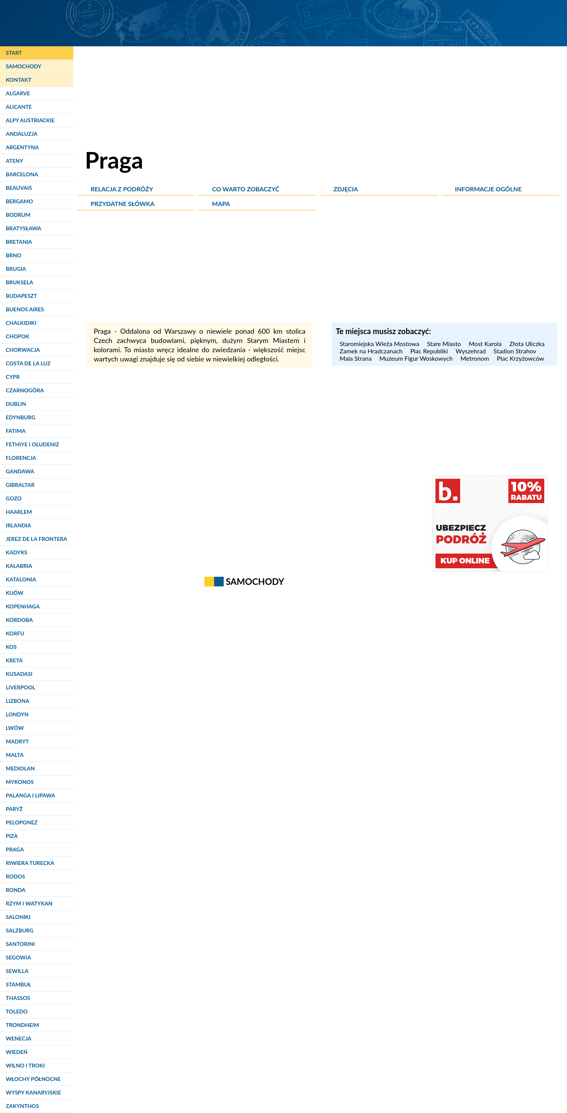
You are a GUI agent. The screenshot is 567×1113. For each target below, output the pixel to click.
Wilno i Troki (25, 1065)
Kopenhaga (23, 606)
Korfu (15, 633)
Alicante (19, 106)
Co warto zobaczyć (245, 189)
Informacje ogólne (488, 189)
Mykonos (20, 782)
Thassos (18, 998)
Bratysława (23, 228)
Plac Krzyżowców (520, 358)
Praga (15, 849)
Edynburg (20, 417)
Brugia (16, 268)
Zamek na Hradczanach (370, 351)
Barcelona (22, 174)
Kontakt (18, 79)
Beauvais (19, 187)
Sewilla (17, 971)
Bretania (19, 241)
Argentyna (22, 147)
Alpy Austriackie (30, 120)
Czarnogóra (25, 390)
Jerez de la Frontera (36, 538)
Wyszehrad (471, 351)
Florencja (21, 457)
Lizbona (17, 701)
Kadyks (16, 552)
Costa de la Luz (28, 363)
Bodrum (18, 214)
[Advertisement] (322, 268)
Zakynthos (22, 1106)
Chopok (17, 336)
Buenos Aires (25, 309)
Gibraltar (20, 484)
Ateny (14, 160)
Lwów (15, 728)
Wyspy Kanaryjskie (33, 1092)
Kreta (14, 660)
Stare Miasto (444, 343)
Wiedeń (16, 1052)
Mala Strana (355, 358)
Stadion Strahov (515, 351)
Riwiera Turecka (30, 863)
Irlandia (18, 525)
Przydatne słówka (123, 203)
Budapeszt (21, 295)
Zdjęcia (346, 189)
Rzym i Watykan (29, 903)
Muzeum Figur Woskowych (415, 358)
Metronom (475, 358)
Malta (15, 755)
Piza (12, 836)
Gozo (14, 498)
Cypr (13, 376)
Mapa (221, 203)
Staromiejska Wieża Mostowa (379, 343)
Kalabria (19, 565)
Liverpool (20, 687)
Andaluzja (21, 133)
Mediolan (20, 768)
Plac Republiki (429, 351)
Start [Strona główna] (14, 52)
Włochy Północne (33, 1079)
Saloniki (18, 917)
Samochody (23, 66)
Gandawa (20, 471)
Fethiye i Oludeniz (32, 444)
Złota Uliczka (526, 343)
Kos (11, 646)
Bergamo (19, 201)
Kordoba (19, 619)
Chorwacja (23, 349)
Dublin (16, 403)
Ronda (15, 890)
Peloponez (21, 822)
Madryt (17, 741)
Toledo (17, 1011)
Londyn (17, 714)
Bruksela (19, 282)
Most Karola (485, 343)
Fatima (15, 430)
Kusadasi (19, 674)
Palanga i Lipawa (30, 795)
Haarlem (19, 511)
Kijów (15, 592)
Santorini (20, 944)
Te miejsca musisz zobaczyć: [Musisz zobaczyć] (383, 331)
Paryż (14, 809)
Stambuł (18, 984)
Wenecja (18, 1038)
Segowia (18, 957)
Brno (13, 255)
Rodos (15, 876)
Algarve (18, 93)
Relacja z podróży (122, 189)
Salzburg (20, 930)
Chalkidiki (21, 322)
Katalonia (21, 579)
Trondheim (22, 1025)
